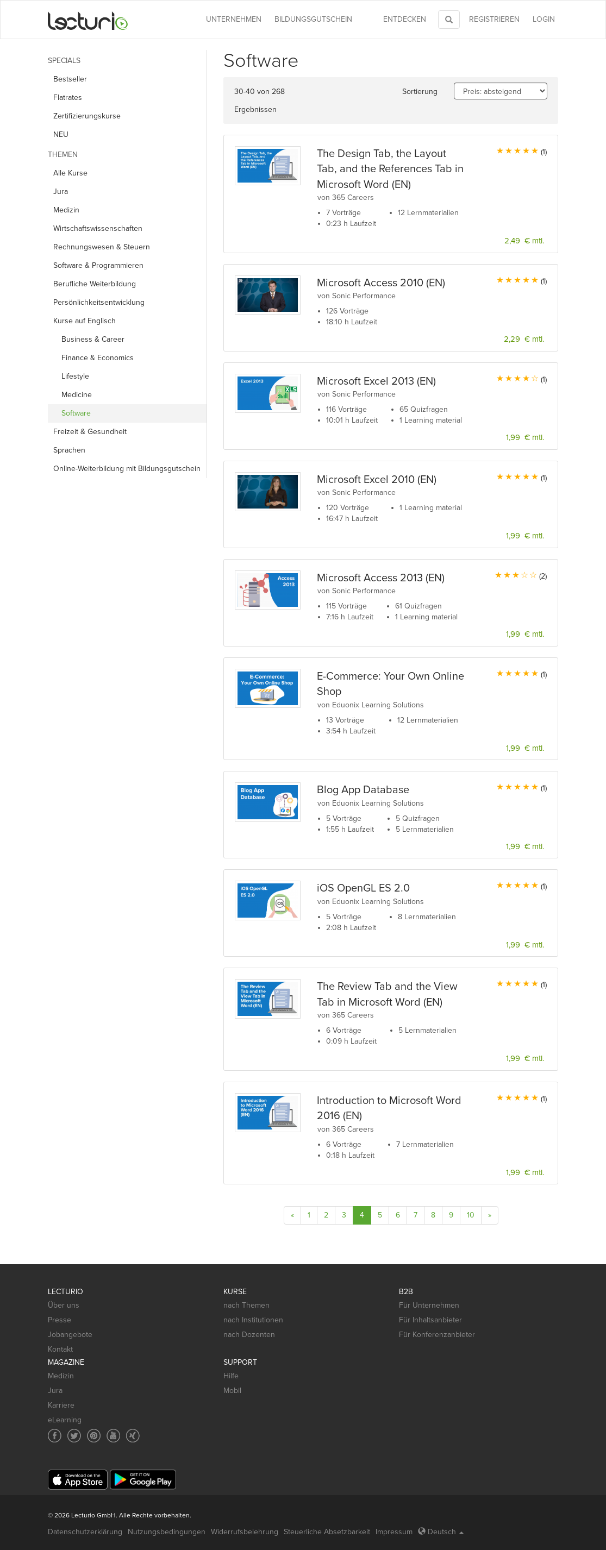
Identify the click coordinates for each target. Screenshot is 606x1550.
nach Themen (246, 1305)
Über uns (63, 1305)
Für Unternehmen (429, 1305)
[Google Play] (143, 1480)
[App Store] (78, 1480)
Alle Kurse (70, 173)
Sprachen (69, 450)
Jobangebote (70, 1334)
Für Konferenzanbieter (437, 1334)
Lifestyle (75, 376)
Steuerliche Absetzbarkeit (327, 1531)
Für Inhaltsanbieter (430, 1320)
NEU (60, 134)
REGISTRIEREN (494, 19)
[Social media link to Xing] (133, 1435)
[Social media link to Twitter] (74, 1435)
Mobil (232, 1390)
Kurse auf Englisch (84, 320)
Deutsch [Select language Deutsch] (441, 1531)
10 (470, 1215)
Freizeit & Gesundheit (90, 431)
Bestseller (70, 79)
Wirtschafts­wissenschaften (97, 228)
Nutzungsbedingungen (166, 1531)
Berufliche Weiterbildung (94, 283)
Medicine (76, 394)
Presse (59, 1320)
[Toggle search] (449, 19)
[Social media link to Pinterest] (94, 1435)
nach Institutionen (253, 1320)
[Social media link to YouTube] (113, 1435)
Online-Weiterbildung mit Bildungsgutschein (127, 468)
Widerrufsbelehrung (244, 1531)
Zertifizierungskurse (87, 116)
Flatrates (67, 97)
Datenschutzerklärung (85, 1531)
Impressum (394, 1531)
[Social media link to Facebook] (54, 1435)
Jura (60, 191)
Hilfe (231, 1375)
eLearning (65, 1420)
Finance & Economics (97, 357)
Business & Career (92, 339)
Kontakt (60, 1349)
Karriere (61, 1405)
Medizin (66, 210)
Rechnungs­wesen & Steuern (101, 247)
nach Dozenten (249, 1334)
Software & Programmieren (98, 265)
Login (544, 19)
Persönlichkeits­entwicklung (99, 302)
